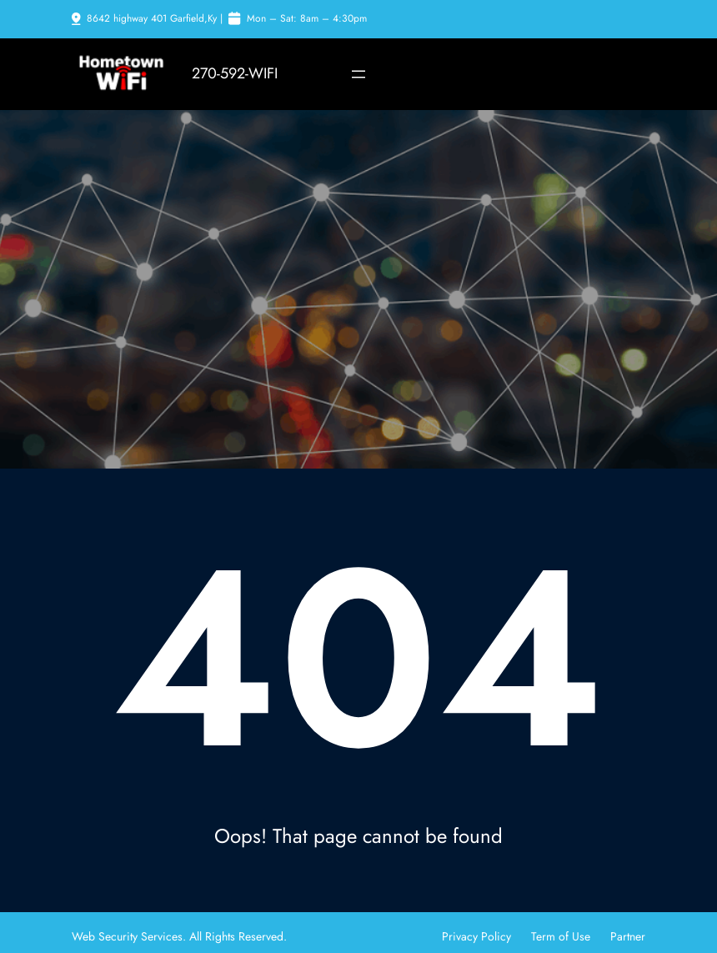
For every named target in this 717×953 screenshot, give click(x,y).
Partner (627, 936)
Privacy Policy (476, 936)
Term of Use (560, 936)
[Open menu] (358, 74)
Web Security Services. (130, 936)
